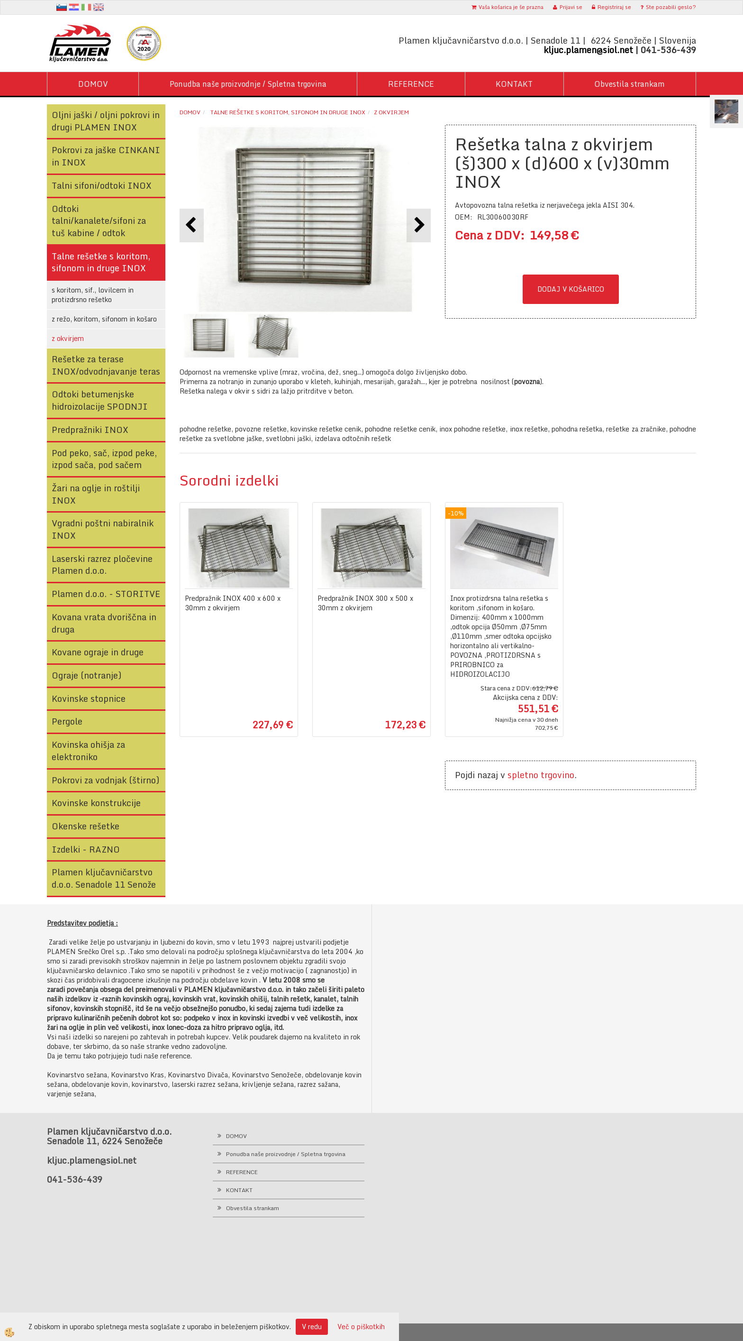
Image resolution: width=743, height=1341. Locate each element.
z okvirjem (68, 338)
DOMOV (93, 84)
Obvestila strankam (629, 84)
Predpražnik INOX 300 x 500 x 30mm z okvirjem (365, 603)
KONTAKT (514, 84)
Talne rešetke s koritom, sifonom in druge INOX (287, 112)
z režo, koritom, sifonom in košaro (104, 318)
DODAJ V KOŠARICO (570, 289)
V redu (312, 1326)
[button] (419, 225)
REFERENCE (411, 84)
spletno (522, 775)
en (98, 7)
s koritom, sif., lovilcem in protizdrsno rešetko (93, 295)
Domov (190, 112)
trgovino (557, 775)
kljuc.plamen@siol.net (588, 50)
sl (61, 7)
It (86, 7)
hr (74, 7)
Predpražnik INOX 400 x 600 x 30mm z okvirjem (233, 603)
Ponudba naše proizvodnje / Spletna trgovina (248, 84)
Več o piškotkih (361, 1327)
